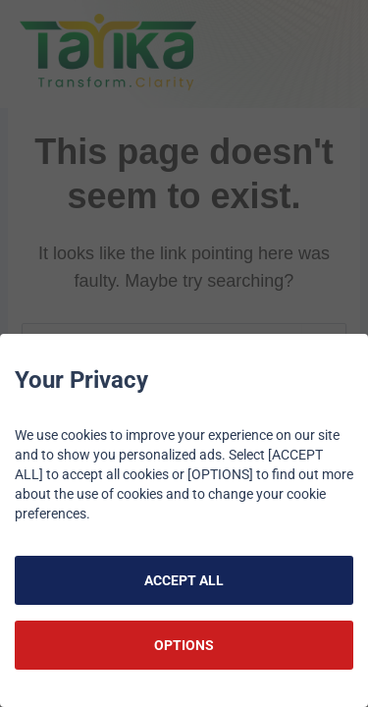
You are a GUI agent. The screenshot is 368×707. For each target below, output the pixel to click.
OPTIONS (184, 645)
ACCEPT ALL (184, 580)
